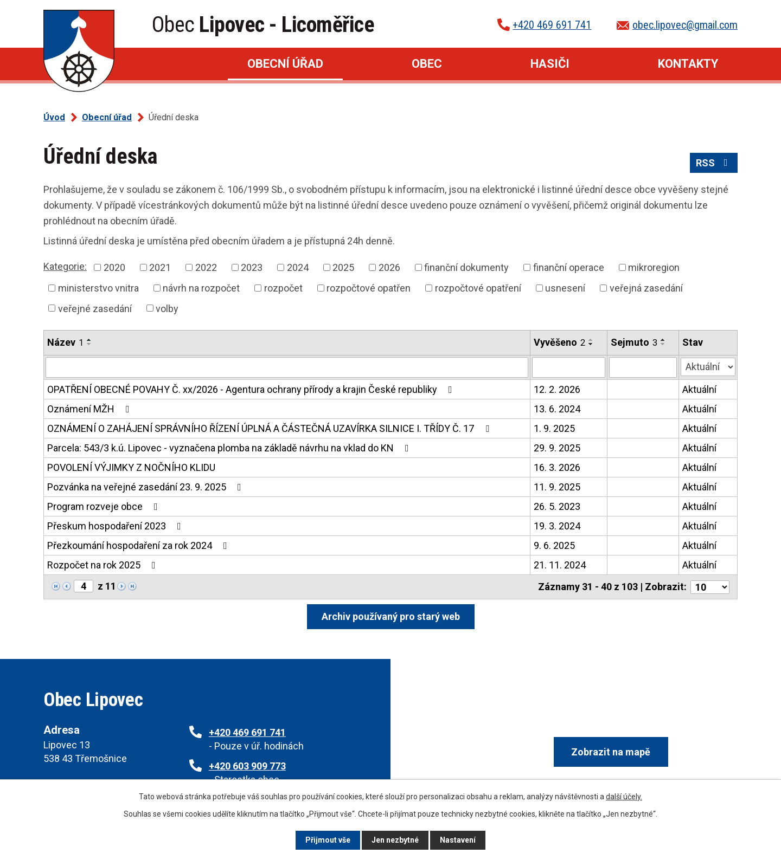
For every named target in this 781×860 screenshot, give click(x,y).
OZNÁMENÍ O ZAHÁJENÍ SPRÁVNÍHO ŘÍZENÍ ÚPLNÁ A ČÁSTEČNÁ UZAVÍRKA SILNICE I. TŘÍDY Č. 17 (270, 428)
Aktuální (699, 389)
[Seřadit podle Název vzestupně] (89, 340)
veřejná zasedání (646, 288)
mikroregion (654, 267)
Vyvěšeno (559, 342)
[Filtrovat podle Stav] (708, 366)
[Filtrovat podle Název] (287, 367)
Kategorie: (65, 266)
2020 (114, 267)
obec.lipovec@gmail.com (685, 24)
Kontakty (688, 63)
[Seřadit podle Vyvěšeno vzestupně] (591, 340)
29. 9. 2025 (557, 448)
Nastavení (458, 840)
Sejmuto (634, 342)
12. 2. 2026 (557, 389)
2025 (343, 267)
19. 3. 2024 (557, 526)
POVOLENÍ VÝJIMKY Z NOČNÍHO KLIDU (131, 467)
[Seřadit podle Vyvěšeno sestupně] (591, 344)
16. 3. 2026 (557, 467)
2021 (160, 267)
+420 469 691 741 (552, 24)
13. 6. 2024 (557, 409)
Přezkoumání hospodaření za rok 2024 (139, 545)
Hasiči (549, 63)
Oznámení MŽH (90, 409)
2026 (389, 267)
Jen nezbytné (395, 840)
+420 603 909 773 (247, 766)
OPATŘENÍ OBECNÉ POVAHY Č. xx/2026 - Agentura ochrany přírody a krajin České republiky (252, 389)
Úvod (158, 64)
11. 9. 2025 (557, 487)
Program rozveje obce (104, 506)
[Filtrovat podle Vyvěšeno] (568, 367)
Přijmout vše (327, 840)
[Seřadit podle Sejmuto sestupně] (663, 344)
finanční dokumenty (466, 267)
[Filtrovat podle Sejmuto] (643, 367)
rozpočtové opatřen (369, 288)
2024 (298, 267)
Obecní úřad (285, 63)
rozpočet (283, 288)
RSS (714, 163)
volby (167, 308)
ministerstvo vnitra (98, 288)
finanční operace (568, 267)
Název (65, 342)
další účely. (624, 796)
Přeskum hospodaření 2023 (116, 526)
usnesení (565, 288)
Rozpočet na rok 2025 (103, 565)
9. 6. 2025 (554, 545)
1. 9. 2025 (554, 428)
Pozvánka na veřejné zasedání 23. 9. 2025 (146, 487)
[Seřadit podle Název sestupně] (89, 344)
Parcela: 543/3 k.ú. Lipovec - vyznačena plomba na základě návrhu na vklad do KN (230, 448)
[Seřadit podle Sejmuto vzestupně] (663, 340)
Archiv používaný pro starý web (391, 616)
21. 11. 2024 (560, 565)
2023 (252, 267)
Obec (427, 63)
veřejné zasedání (95, 308)
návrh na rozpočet (201, 288)
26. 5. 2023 (557, 506)
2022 (206, 267)
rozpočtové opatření (478, 288)
